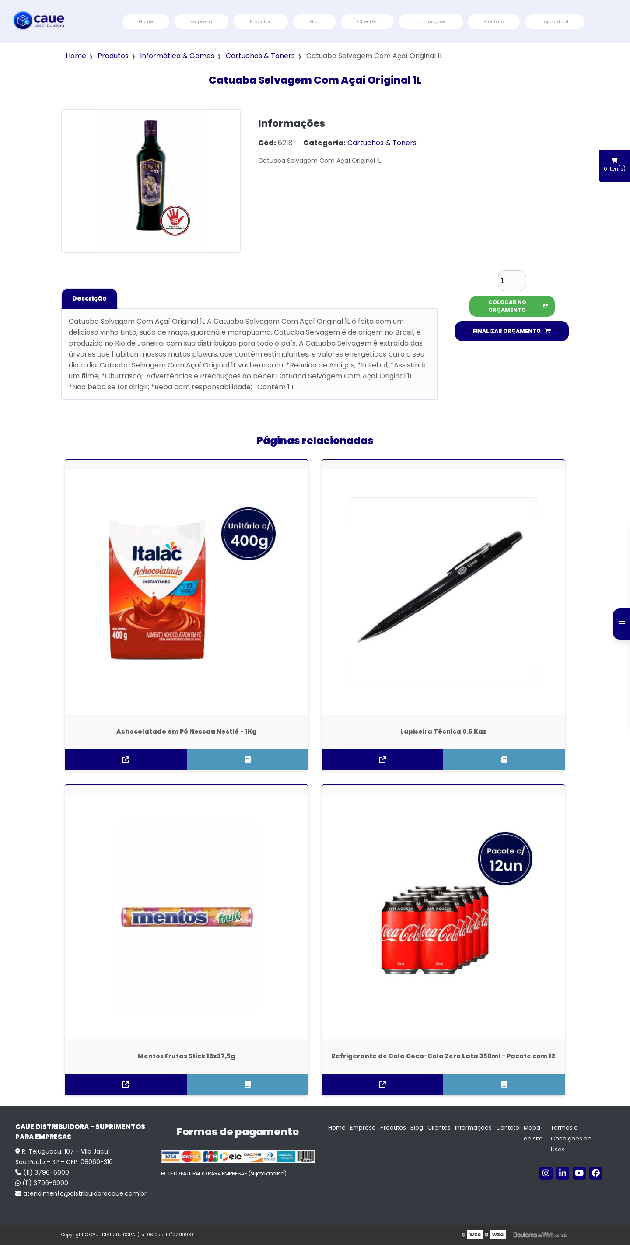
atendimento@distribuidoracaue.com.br (81, 1193)
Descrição (89, 298)
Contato (494, 21)
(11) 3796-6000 (42, 1172)
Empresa (201, 21)
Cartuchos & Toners (260, 56)
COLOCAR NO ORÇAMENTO (518, 306)
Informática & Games (177, 56)
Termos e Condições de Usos (571, 1138)
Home (146, 21)
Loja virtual (555, 21)
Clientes (367, 21)
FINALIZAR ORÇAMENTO (512, 331)
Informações (431, 21)
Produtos (261, 21)
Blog (314, 21)
